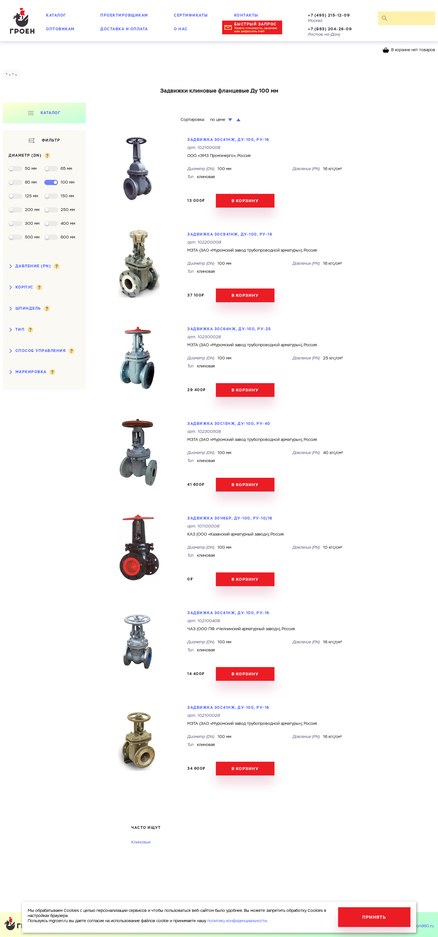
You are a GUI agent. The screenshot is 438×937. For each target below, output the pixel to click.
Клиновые (141, 842)
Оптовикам (60, 29)
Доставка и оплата (124, 29)
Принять (374, 917)
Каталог (56, 15)
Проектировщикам (124, 15)
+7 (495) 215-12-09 (329, 15)
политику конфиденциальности (237, 921)
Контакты (246, 15)
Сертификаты (191, 15)
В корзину (245, 200)
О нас (181, 29)
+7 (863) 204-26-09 (330, 29)
